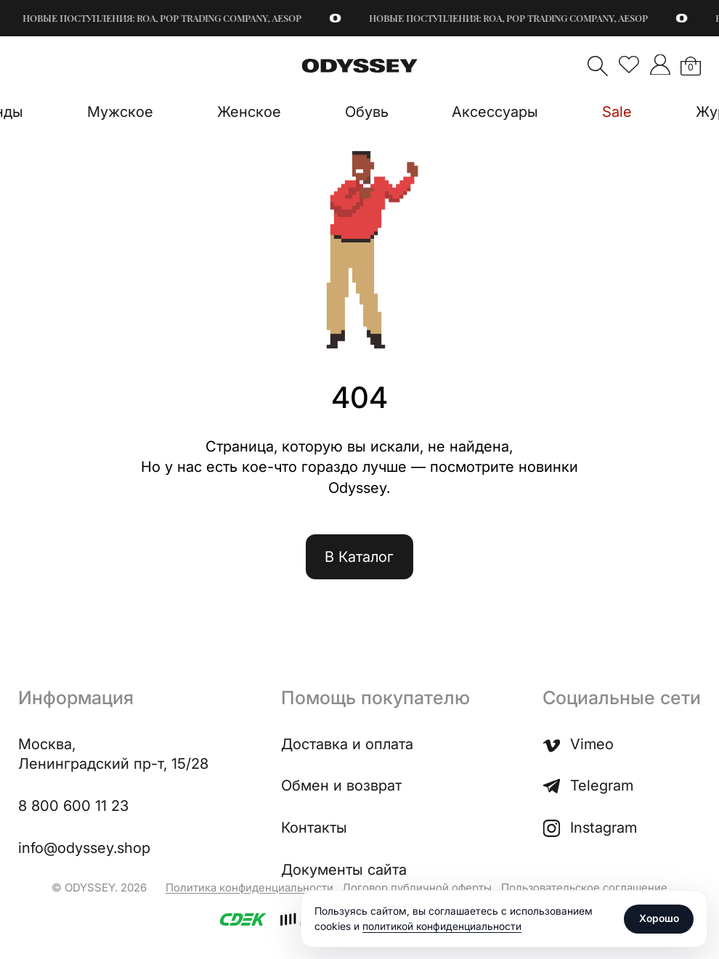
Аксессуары (495, 112)
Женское (249, 112)
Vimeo (578, 744)
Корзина (691, 67)
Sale (617, 112)
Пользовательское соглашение (584, 887)
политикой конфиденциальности (441, 926)
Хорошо (659, 918)
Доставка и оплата (347, 744)
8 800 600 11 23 (73, 806)
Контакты (314, 827)
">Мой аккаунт (660, 64)
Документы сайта (344, 869)
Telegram (588, 786)
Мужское (120, 112)
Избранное (629, 64)
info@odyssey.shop (84, 848)
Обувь (367, 112)
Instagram (590, 828)
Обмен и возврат (341, 785)
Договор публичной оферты (417, 887)
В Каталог (359, 557)
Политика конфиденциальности (249, 887)
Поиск (598, 66)
